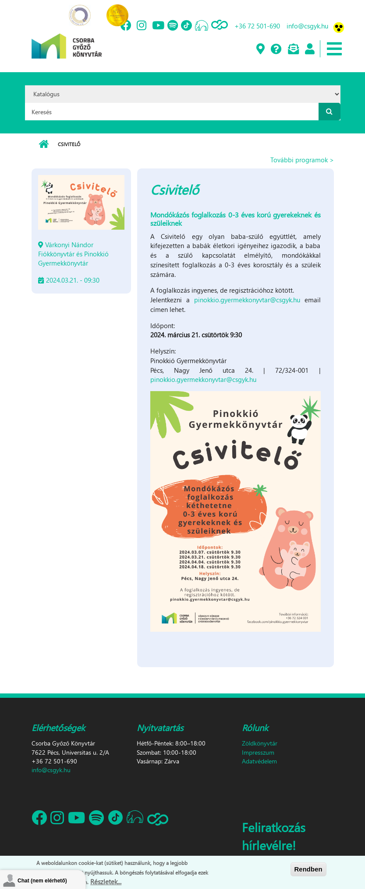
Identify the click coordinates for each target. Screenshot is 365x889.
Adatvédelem (259, 761)
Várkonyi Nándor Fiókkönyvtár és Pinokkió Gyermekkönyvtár (73, 253)
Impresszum (258, 752)
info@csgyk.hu (307, 25)
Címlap (44, 144)
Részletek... (105, 882)
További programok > (302, 159)
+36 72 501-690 (257, 25)
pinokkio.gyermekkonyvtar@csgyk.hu (247, 299)
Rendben (308, 870)
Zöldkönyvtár (259, 743)
